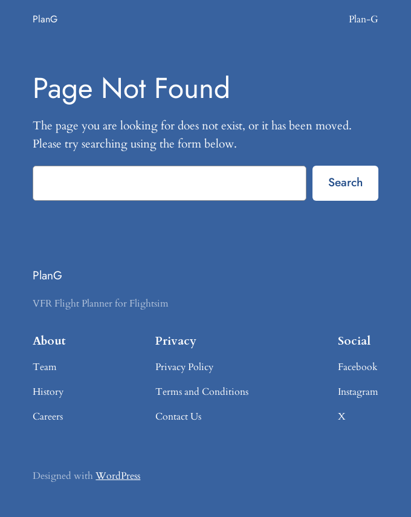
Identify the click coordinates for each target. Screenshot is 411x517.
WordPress (117, 476)
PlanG (45, 19)
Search (345, 182)
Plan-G (363, 19)
